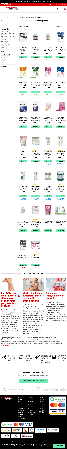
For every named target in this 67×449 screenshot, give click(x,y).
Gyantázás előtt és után (6, 44)
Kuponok (20, 401)
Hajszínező (41, 401)
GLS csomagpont (32, 405)
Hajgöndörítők (31, 412)
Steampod (41, 403)
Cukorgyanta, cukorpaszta (7, 33)
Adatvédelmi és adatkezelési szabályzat (21, 410)
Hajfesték (30, 414)
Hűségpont (30, 410)
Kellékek (3, 46)
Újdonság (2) (6, 16)
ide (41, 446)
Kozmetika (24, 17)
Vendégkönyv (31, 403)
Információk (20, 406)
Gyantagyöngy (4, 31)
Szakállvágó (42, 405)
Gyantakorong (4, 34)
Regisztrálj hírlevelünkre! (33, 381)
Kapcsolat (20, 403)
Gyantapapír (4, 39)
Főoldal (19, 17)
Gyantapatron (4, 41)
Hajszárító (41, 399)
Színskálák (30, 401)
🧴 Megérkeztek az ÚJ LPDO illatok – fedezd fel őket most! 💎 (33, 1)
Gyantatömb (4, 42)
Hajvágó (41, 406)
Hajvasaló (41, 397)
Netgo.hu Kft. (63, 441)
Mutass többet (5, 345)
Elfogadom (59, 446)
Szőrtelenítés (31, 17)
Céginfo (19, 405)
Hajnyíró (41, 408)
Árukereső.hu (40, 432)
